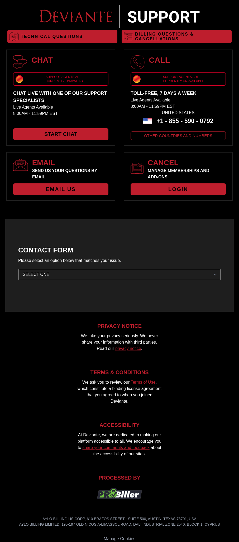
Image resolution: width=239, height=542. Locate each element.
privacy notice (128, 348)
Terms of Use (143, 382)
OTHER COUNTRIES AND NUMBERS (178, 135)
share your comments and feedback (115, 447)
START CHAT (60, 134)
